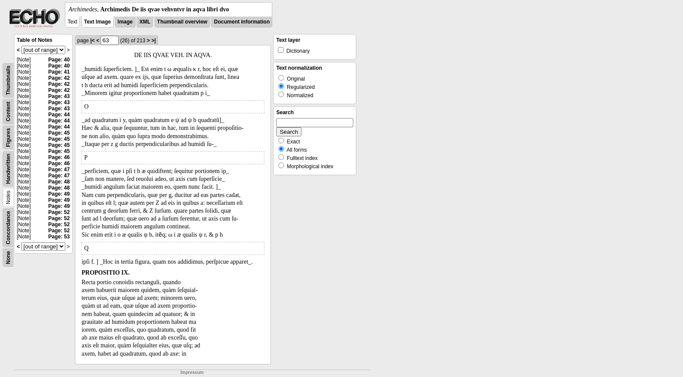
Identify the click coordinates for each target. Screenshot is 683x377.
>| (153, 40)
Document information (242, 22)
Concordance (8, 228)
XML (144, 22)
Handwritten (8, 169)
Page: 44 (59, 115)
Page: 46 (59, 157)
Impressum (191, 372)
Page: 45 (59, 133)
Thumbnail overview (182, 22)
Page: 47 (59, 169)
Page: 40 (59, 60)
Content (8, 111)
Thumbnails (8, 80)
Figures (8, 137)
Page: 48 (59, 182)
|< (92, 40)
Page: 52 (59, 212)
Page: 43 (59, 96)
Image (125, 22)
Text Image (97, 22)
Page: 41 (59, 72)
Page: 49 (59, 194)
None (8, 257)
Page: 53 (59, 237)
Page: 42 (59, 78)
